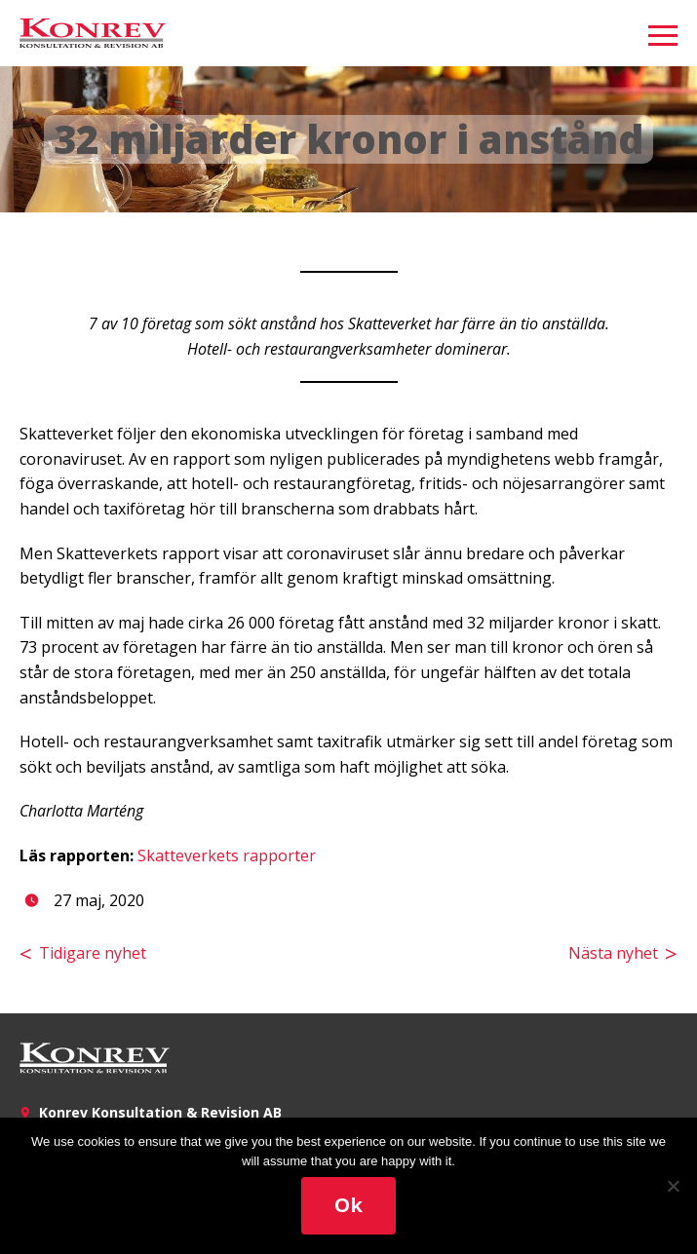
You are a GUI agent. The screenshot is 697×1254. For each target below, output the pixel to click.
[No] (672, 1186)
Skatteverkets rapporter (226, 855)
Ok (348, 1205)
